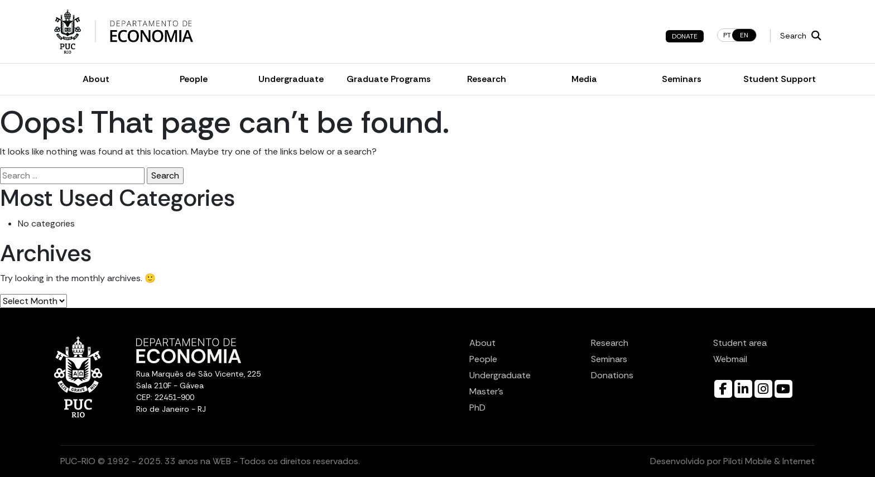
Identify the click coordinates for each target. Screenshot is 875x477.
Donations (612, 375)
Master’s (486, 391)
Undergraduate (291, 79)
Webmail (730, 359)
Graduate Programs (389, 79)
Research (486, 79)
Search (800, 36)
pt (727, 35)
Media (584, 79)
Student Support (779, 79)
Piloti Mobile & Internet (769, 461)
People (194, 79)
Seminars (681, 79)
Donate (685, 36)
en (744, 35)
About (96, 79)
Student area (740, 343)
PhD (477, 407)
